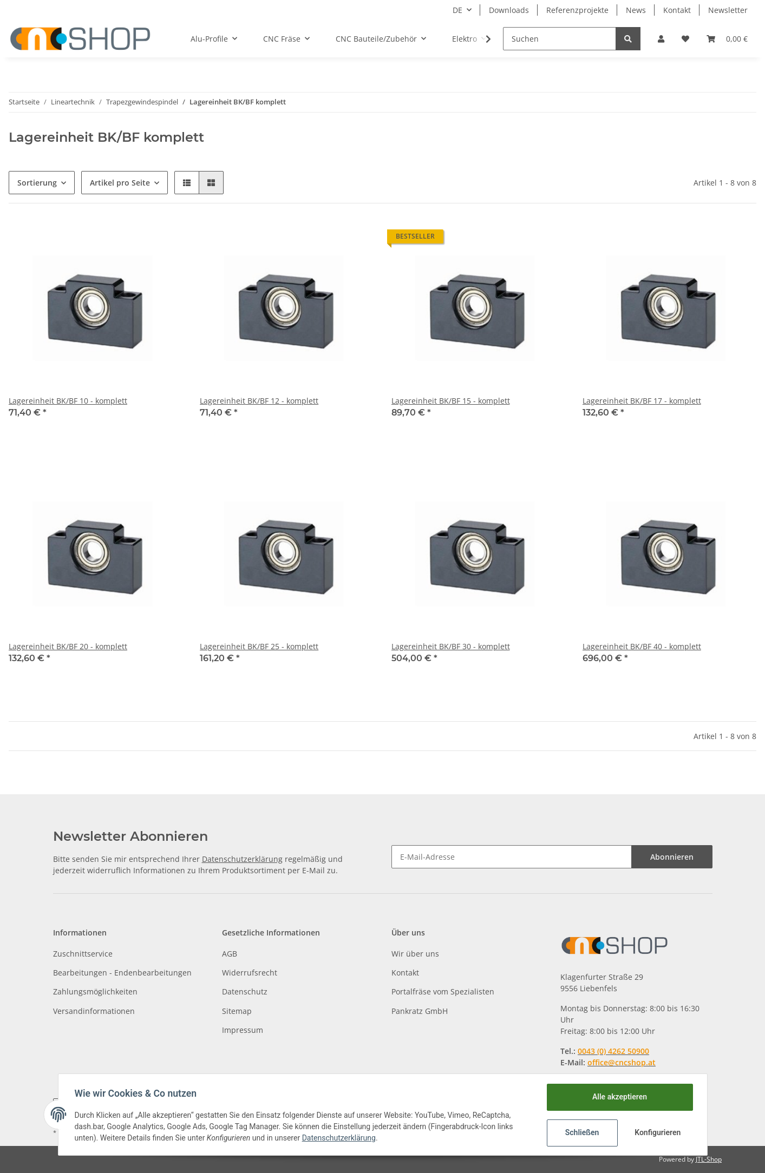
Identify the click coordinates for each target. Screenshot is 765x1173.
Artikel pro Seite (120, 182)
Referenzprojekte (577, 10)
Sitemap (237, 1011)
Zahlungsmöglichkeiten (95, 991)
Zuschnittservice (83, 953)
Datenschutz (244, 991)
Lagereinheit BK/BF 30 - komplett (450, 646)
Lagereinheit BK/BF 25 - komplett (259, 646)
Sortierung (37, 182)
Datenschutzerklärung (242, 859)
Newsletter (728, 10)
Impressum (242, 1030)
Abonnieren (672, 857)
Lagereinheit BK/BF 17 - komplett (642, 401)
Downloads (509, 10)
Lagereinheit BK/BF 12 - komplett (259, 401)
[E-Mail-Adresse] (511, 856)
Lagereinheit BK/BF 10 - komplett (68, 401)
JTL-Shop (709, 1159)
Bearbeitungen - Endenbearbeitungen (122, 972)
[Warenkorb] (727, 38)
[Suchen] (559, 38)
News (636, 10)
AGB (229, 953)
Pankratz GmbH (419, 1011)
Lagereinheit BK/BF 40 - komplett (642, 646)
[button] (661, 38)
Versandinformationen (94, 1011)
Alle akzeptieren (618, 1096)
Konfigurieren (658, 1132)
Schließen (581, 1132)
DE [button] (457, 10)
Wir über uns (415, 953)
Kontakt (677, 10)
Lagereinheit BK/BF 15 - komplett (450, 401)
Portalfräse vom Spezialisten (442, 991)
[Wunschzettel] (685, 38)
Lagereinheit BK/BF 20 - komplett (68, 646)
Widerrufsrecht (249, 972)
